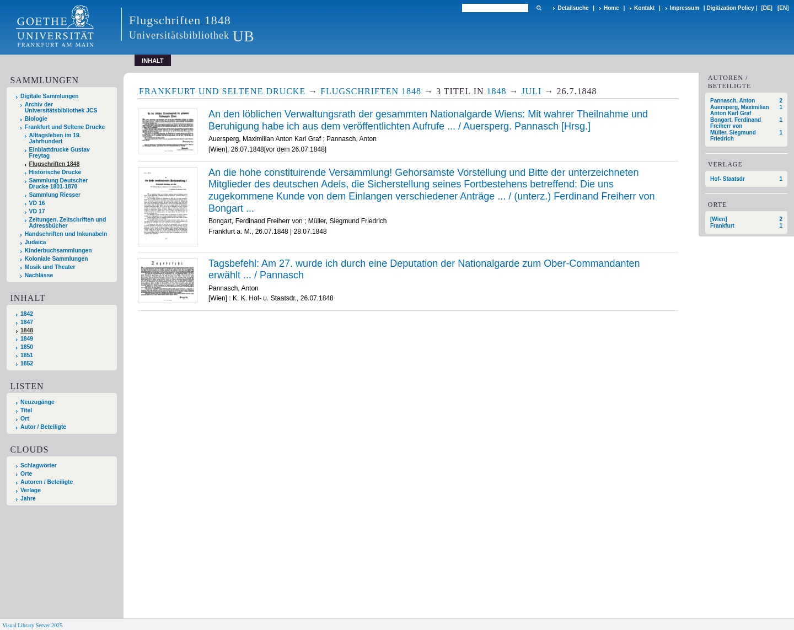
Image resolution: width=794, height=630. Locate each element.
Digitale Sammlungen (49, 96)
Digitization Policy (730, 8)
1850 (26, 347)
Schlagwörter (38, 465)
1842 (26, 314)
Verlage (30, 490)
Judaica (35, 242)
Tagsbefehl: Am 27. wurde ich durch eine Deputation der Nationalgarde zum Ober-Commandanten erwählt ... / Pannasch (424, 269)
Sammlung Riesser (55, 195)
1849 (26, 339)
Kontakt (644, 8)
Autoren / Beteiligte (46, 482)
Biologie (36, 119)
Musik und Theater (50, 267)
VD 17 (37, 211)
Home (611, 8)
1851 (26, 355)
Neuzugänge (37, 402)
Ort (24, 419)
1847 (26, 322)
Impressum (684, 8)
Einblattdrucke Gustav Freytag (59, 153)
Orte (26, 474)
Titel (26, 410)
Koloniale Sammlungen (56, 259)
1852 (26, 363)
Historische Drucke (55, 172)
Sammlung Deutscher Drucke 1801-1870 (58, 183)
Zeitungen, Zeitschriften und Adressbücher (67, 223)
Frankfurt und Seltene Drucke (65, 127)
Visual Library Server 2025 (32, 625)
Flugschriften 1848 (54, 164)
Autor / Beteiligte (43, 427)
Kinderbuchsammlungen (58, 250)
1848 (26, 330)
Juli (532, 91)
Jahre (28, 499)
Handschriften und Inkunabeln (66, 234)
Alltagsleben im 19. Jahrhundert (55, 138)
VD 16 (37, 203)
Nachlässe (39, 275)
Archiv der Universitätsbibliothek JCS (61, 107)
